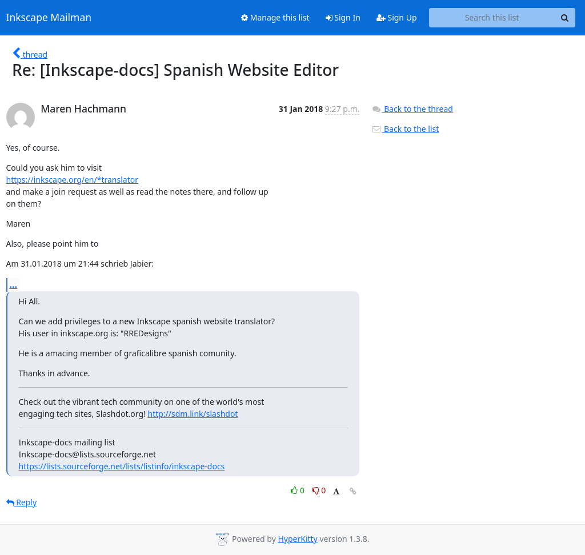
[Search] (565, 17)
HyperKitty (297, 538)
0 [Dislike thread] (319, 490)
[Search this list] (492, 17)
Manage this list (275, 17)
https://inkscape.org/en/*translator (72, 179)
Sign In (343, 17)
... (14, 284)
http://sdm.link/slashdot (193, 413)
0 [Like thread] (298, 490)
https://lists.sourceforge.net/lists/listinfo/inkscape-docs (122, 466)
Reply (21, 502)
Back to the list (405, 128)
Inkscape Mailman (49, 18)
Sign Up (396, 17)
